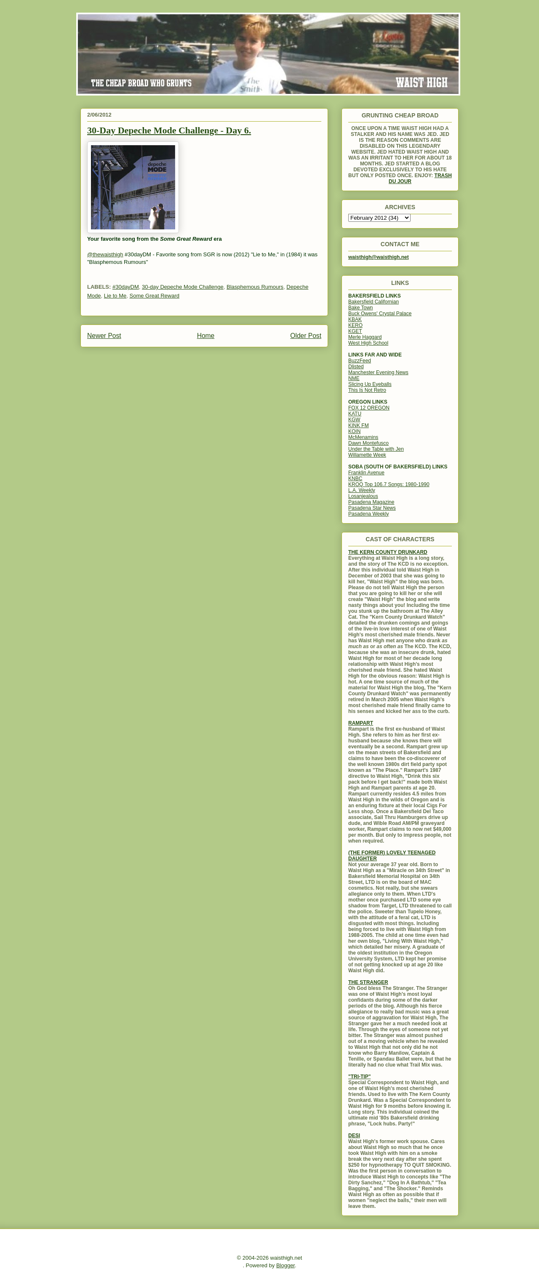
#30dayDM (125, 287)
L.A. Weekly (361, 490)
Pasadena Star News (372, 508)
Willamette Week (367, 455)
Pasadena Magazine (371, 502)
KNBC (355, 478)
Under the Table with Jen (376, 449)
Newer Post (104, 335)
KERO (355, 325)
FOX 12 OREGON (369, 408)
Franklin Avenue (366, 473)
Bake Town (360, 308)
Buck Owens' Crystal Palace (379, 314)
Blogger (285, 1265)
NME (354, 378)
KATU (354, 414)
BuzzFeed (359, 361)
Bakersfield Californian (373, 302)
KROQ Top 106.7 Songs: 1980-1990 (389, 484)
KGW (354, 420)
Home (206, 335)
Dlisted (356, 367)
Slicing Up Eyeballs (370, 384)
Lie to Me (115, 296)
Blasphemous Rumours (255, 287)
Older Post (305, 335)
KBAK (355, 319)
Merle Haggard (365, 337)
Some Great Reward (154, 296)
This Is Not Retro (367, 390)
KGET (355, 331)
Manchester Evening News (378, 372)
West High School (368, 343)
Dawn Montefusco (368, 443)
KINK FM (358, 425)
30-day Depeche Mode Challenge (183, 287)
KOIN (354, 431)
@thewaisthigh (105, 254)
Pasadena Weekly (368, 514)
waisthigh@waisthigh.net (378, 257)
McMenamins (363, 437)
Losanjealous (363, 496)
